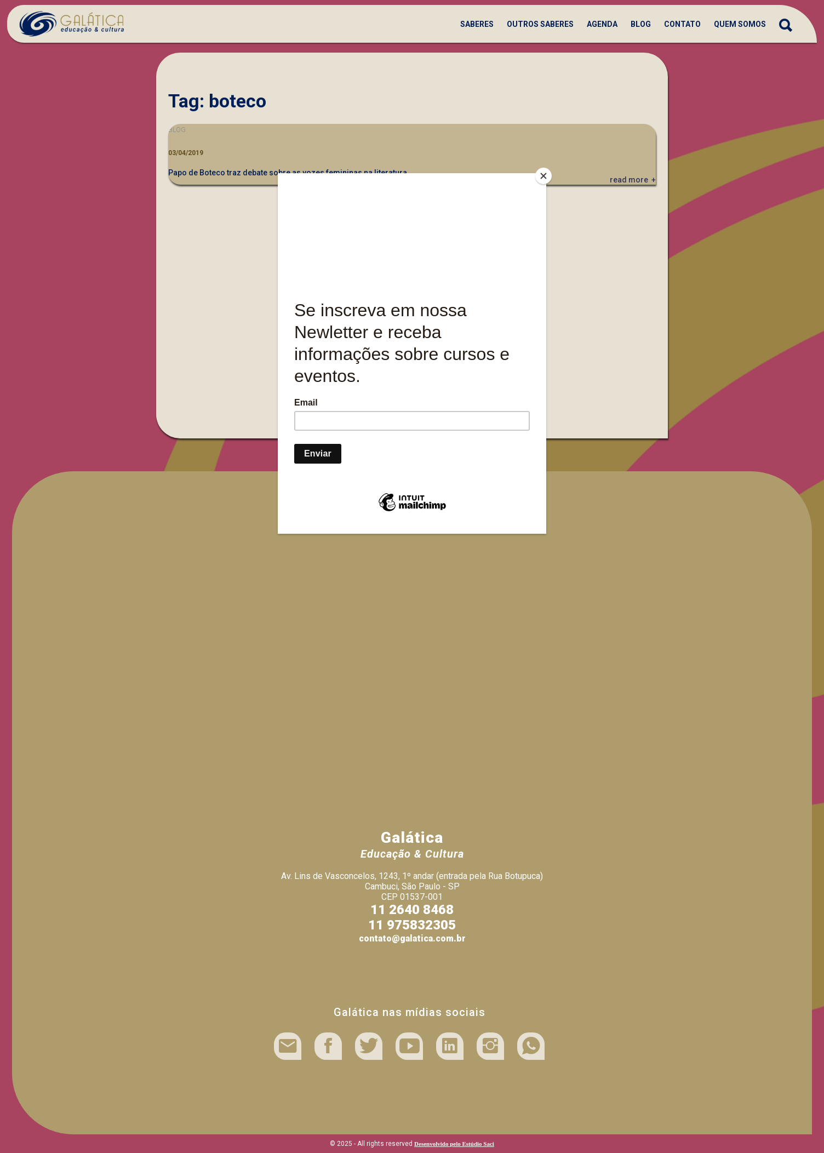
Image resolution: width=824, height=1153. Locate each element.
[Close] (543, 176)
